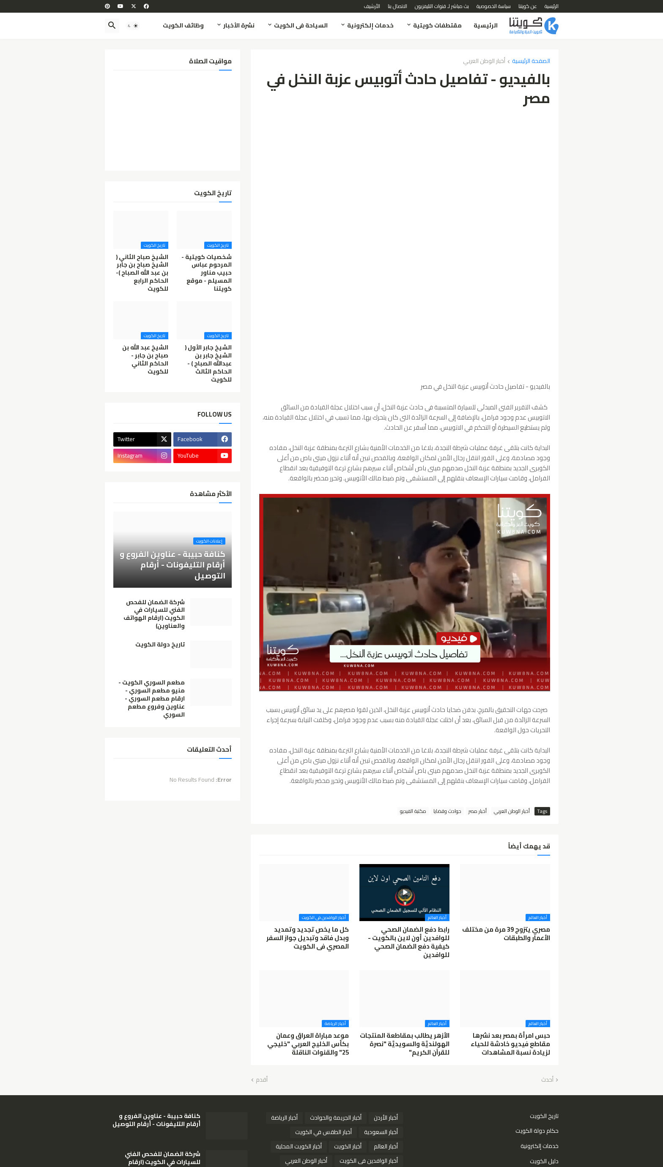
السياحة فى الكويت (301, 25)
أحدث (547, 1080)
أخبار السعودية (381, 1131)
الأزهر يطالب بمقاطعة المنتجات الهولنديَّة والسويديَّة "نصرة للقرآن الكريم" (404, 1044)
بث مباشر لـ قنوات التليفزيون (442, 6)
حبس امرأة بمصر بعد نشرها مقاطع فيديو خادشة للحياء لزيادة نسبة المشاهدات (510, 1044)
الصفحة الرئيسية (531, 61)
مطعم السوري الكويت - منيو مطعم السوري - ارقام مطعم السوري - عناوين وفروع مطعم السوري (151, 698)
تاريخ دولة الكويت (160, 645)
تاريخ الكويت (544, 1116)
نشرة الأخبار (239, 25)
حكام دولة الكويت (537, 1130)
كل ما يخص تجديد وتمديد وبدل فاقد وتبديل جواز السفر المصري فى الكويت (307, 938)
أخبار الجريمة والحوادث (336, 1117)
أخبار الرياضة (284, 1117)
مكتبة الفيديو (413, 811)
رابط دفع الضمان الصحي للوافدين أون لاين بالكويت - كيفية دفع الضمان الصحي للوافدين (408, 942)
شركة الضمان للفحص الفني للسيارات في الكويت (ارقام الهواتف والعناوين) (154, 614)
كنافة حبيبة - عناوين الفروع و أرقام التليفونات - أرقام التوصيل (156, 1120)
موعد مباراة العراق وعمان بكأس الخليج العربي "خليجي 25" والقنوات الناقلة (308, 1044)
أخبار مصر (477, 811)
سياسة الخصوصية (494, 6)
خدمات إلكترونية (370, 25)
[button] (133, 26)
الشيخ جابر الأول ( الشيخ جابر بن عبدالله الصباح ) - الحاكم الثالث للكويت (208, 363)
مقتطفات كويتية (437, 25)
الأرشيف (372, 6)
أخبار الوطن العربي (484, 61)
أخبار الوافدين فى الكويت (369, 1160)
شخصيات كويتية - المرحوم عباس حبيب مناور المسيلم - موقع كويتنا (206, 273)
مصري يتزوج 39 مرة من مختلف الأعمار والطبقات (506, 934)
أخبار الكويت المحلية (299, 1146)
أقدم (262, 1080)
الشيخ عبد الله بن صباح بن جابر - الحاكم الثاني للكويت (145, 360)
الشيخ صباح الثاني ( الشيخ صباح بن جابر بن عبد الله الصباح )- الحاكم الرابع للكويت (142, 273)
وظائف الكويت (183, 25)
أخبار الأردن (386, 1117)
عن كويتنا (527, 6)
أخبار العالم (386, 1146)
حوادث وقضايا (447, 811)
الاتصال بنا (397, 6)
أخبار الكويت (348, 1146)
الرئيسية (552, 6)
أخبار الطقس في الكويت (323, 1131)
